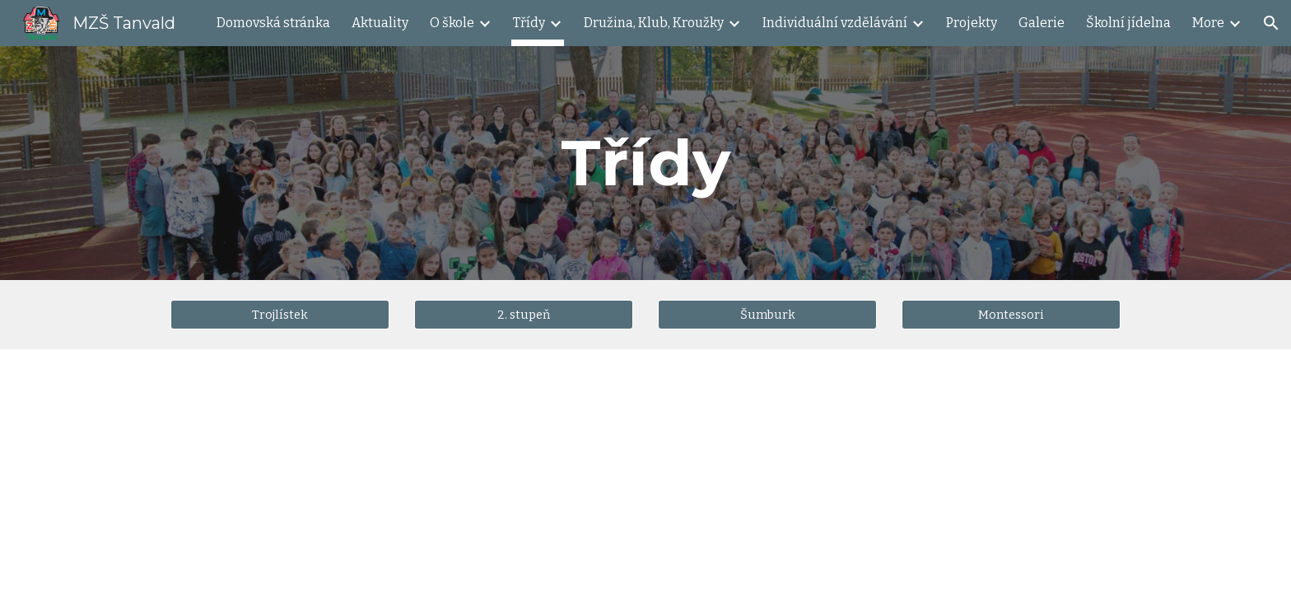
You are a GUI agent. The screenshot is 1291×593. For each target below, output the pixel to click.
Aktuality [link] (380, 22)
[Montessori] (1011, 314)
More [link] (1208, 22)
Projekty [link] (971, 22)
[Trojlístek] (280, 314)
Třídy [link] (529, 22)
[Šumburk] (767, 314)
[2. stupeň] (523, 314)
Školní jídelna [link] (1128, 22)
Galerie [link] (1041, 22)
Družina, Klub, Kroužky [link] (654, 22)
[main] (645, 163)
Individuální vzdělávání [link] (834, 22)
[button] (1271, 23)
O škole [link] (452, 22)
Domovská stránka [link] (273, 22)
